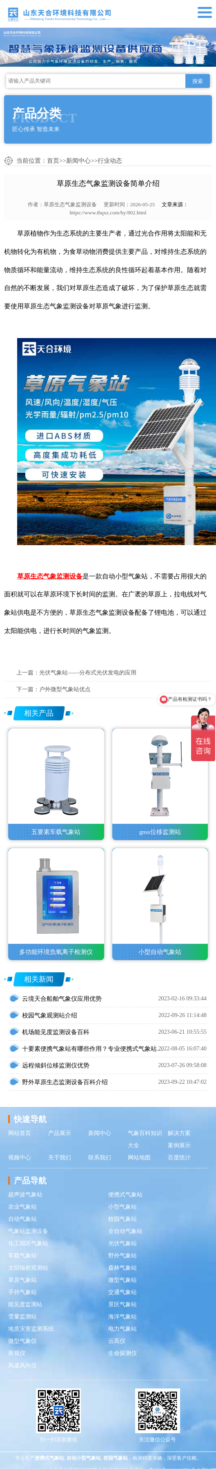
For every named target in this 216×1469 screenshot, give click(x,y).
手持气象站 (22, 1292)
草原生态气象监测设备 (70, 204)
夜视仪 (16, 1353)
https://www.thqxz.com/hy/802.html (107, 213)
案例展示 (179, 1145)
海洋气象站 (122, 1317)
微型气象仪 (22, 1341)
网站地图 (139, 1158)
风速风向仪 (22, 1365)
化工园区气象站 (28, 1243)
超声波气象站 (25, 1195)
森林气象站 (122, 1268)
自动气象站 (22, 1219)
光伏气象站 (122, 1243)
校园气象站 (122, 1219)
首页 (53, 160)
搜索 (197, 81)
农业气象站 (22, 1207)
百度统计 (179, 1158)
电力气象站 (122, 1329)
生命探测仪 (122, 1353)
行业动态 (110, 160)
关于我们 (59, 1158)
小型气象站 (122, 1207)
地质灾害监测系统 (31, 1329)
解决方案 (179, 1133)
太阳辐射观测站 (28, 1268)
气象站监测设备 (28, 1231)
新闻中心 (78, 160)
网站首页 (19, 1133)
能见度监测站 (25, 1304)
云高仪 (116, 1341)
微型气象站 (122, 1280)
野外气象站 (122, 1256)
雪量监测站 (22, 1317)
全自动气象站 (125, 1231)
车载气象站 (22, 1256)
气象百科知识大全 (145, 1139)
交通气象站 (122, 1292)
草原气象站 (22, 1280)
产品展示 (59, 1133)
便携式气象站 (125, 1195)
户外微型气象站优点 (65, 689)
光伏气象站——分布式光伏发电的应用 (87, 673)
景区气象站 (122, 1304)
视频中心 (19, 1158)
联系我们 (99, 1158)
